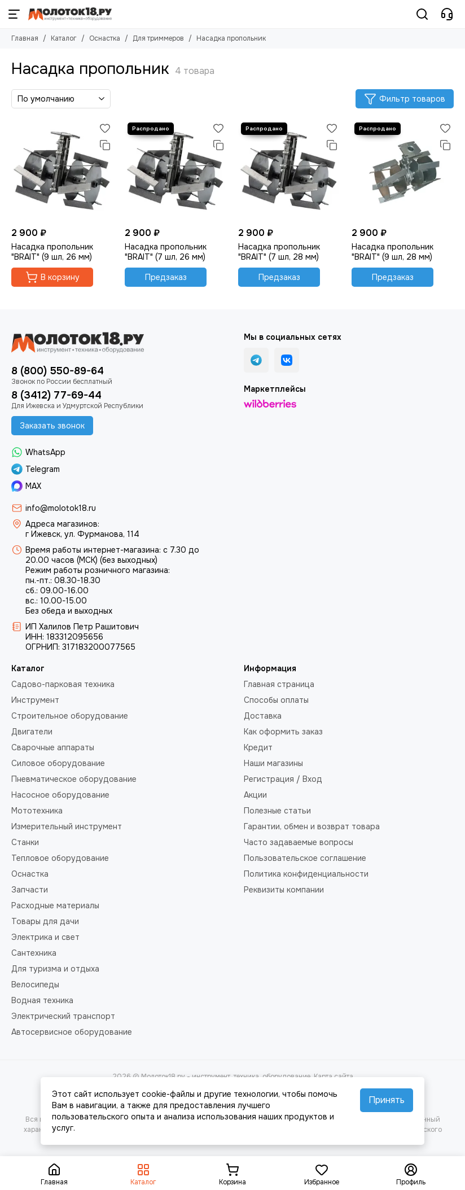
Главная (24, 38)
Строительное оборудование (69, 716)
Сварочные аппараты (52, 747)
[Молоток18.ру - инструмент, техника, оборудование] (70, 14)
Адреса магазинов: (62, 524)
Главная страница (279, 684)
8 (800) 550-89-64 (57, 371)
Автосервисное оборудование (71, 1032)
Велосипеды (35, 984)
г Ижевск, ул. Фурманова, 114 (82, 534)
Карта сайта (333, 1076)
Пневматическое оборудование (74, 779)
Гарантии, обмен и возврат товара (312, 826)
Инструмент (35, 700)
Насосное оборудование (60, 795)
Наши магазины (273, 763)
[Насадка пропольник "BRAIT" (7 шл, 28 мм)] (289, 171)
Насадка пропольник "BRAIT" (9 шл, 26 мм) (52, 252)
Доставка (263, 716)
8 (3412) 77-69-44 (56, 395)
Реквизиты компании (284, 890)
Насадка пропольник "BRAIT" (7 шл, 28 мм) (279, 252)
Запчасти (29, 890)
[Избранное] (104, 128)
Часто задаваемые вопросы (298, 842)
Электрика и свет (45, 937)
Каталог (64, 38)
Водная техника (42, 1000)
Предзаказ (166, 277)
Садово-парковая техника (63, 684)
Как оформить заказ (283, 732)
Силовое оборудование (58, 763)
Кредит (258, 747)
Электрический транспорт (63, 1016)
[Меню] (14, 14)
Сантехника (33, 953)
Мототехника (37, 811)
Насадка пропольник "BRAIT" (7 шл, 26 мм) (166, 252)
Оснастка (104, 38)
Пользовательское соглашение (305, 858)
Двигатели (31, 732)
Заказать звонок (52, 426)
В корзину (52, 277)
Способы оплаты (276, 700)
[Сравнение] (104, 145)
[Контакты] (447, 14)
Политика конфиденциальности (306, 874)
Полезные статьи (277, 811)
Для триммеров (158, 38)
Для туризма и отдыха (55, 969)
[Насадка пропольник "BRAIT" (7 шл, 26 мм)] (176, 171)
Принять (387, 1100)
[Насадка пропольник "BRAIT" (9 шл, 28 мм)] (403, 171)
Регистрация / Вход (283, 779)
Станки (25, 842)
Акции (255, 795)
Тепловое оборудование (60, 858)
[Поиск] (422, 14)
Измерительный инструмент (66, 826)
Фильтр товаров (404, 99)
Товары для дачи (45, 921)
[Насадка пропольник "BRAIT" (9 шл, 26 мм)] (62, 171)
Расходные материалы (55, 905)
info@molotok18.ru (60, 508)
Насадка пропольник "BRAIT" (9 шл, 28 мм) (392, 252)
